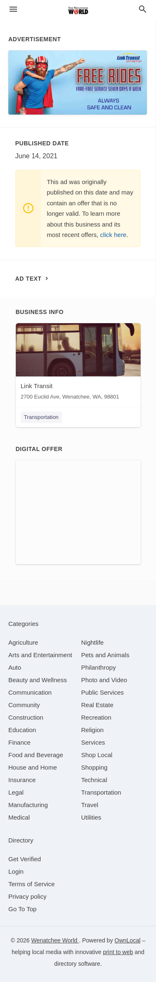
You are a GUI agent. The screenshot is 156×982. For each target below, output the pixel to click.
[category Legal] (16, 792)
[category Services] (93, 742)
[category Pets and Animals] (105, 654)
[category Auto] (14, 667)
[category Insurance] (22, 779)
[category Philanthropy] (98, 667)
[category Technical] (94, 779)
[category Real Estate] (97, 704)
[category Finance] (19, 742)
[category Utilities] (91, 817)
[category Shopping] (94, 767)
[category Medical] (19, 817)
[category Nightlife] (92, 642)
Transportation (41, 417)
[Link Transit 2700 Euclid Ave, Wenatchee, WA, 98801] (78, 363)
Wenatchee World (55, 940)
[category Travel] (89, 804)
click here (113, 234)
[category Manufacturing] (28, 804)
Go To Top (22, 908)
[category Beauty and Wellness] (37, 679)
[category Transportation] (101, 792)
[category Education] (22, 729)
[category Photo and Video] (104, 679)
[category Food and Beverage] (35, 754)
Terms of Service (31, 883)
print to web (118, 952)
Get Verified (24, 858)
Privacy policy (27, 896)
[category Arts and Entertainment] (40, 654)
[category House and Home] (32, 767)
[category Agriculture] (23, 642)
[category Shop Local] (96, 754)
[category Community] (24, 704)
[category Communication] (30, 692)
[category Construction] (25, 717)
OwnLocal (127, 940)
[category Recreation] (96, 717)
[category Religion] (92, 729)
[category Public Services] (102, 692)
